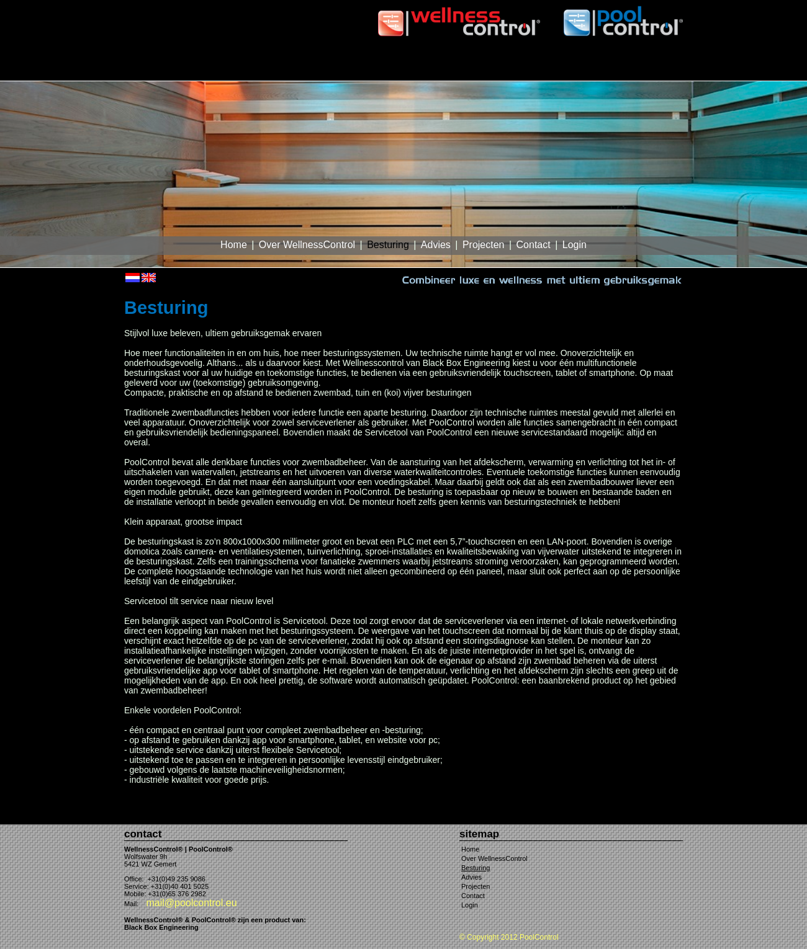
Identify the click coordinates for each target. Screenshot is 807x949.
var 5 (796, 5)
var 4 (772, 5)
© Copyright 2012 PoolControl (509, 937)
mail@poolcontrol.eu (191, 903)
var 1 (701, 5)
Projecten (483, 244)
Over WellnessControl (307, 244)
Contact (533, 244)
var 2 (725, 5)
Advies (436, 244)
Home (233, 244)
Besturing (388, 244)
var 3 (748, 5)
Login (574, 244)
